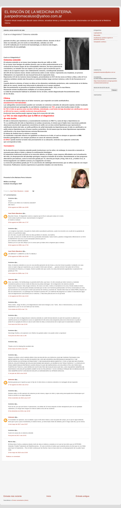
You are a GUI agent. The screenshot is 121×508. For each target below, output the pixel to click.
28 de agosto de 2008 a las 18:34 (18, 256)
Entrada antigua (82, 496)
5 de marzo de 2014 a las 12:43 (17, 324)
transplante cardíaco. (100, 42)
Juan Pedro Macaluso (15, 213)
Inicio (48, 496)
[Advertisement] (46, 478)
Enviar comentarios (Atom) (20, 500)
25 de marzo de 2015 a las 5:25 (17, 349)
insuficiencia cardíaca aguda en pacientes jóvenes (103, 38)
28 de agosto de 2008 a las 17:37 (18, 222)
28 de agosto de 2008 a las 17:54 (18, 245)
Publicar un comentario (13, 456)
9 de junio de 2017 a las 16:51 (17, 435)
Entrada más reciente (13, 496)
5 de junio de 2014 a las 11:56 (17, 335)
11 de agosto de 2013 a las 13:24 (18, 296)
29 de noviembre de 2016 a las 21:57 (19, 398)
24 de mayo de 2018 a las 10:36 (18, 452)
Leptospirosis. (98, 33)
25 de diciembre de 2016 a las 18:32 (19, 411)
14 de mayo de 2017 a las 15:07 (18, 424)
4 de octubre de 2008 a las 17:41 (18, 273)
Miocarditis (97, 35)
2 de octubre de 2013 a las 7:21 (17, 309)
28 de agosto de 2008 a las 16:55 (18, 207)
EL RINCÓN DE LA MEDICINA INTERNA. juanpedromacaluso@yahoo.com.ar (38, 14)
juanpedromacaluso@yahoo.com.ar (104, 72)
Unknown (11, 279)
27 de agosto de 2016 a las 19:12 (18, 384)
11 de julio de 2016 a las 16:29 (17, 373)
